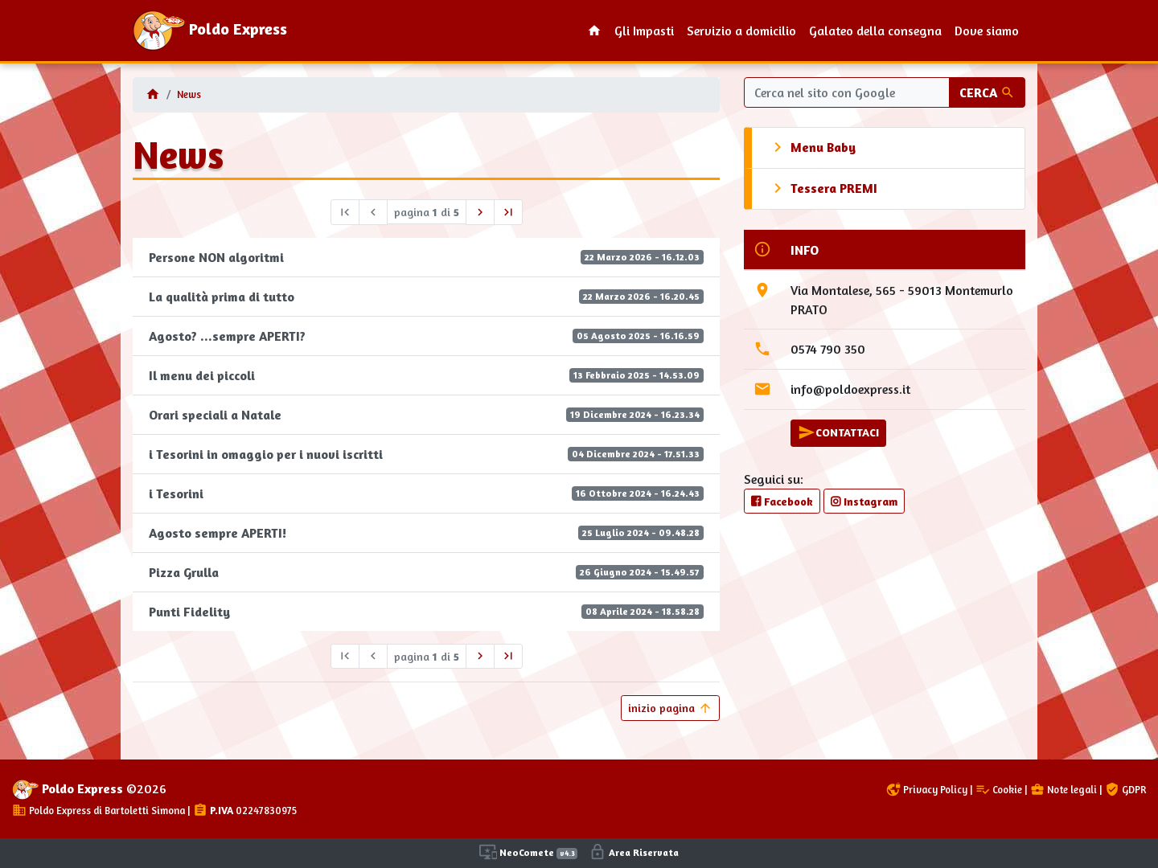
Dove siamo (987, 31)
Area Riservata (634, 852)
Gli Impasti (644, 31)
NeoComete (528, 852)
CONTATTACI (838, 432)
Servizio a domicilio (741, 31)
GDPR (1125, 790)
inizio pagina (670, 708)
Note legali (1063, 790)
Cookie (998, 790)
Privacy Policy (926, 790)
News (189, 94)
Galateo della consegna (875, 31)
